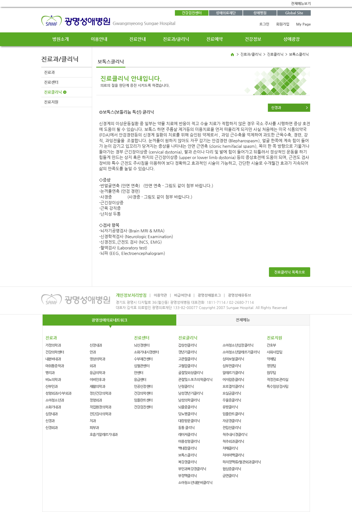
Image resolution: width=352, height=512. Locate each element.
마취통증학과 (54, 366)
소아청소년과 (54, 400)
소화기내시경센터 (146, 352)
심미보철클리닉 (233, 359)
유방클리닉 (230, 407)
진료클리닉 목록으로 (289, 272)
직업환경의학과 (100, 407)
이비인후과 (97, 379)
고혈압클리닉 (187, 366)
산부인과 (51, 386)
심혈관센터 (142, 366)
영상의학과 (97, 359)
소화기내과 (53, 407)
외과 (93, 366)
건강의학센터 (54, 352)
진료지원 (51, 102)
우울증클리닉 (231, 400)
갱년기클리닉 (187, 352)
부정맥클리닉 (187, 476)
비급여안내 (182, 295)
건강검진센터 (192, 13)
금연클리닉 (230, 476)
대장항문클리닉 (189, 421)
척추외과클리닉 (233, 441)
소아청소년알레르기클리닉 (241, 352)
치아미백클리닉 (233, 455)
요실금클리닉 (231, 393)
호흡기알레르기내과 (104, 434)
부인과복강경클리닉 (192, 469)
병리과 (50, 373)
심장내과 (51, 414)
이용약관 (160, 295)
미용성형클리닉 (189, 441)
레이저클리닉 (187, 434)
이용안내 (99, 39)
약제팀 (271, 359)
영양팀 (271, 366)
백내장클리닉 (187, 448)
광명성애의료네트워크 (109, 320)
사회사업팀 (274, 352)
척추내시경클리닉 (234, 434)
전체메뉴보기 (301, 3)
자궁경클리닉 (231, 421)
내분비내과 (53, 359)
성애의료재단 (226, 13)
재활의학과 (97, 386)
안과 (93, 352)
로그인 (264, 24)
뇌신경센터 (142, 345)
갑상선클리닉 (187, 345)
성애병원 (259, 13)
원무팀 (271, 373)
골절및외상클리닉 (190, 373)
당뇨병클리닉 (187, 414)
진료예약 (214, 39)
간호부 (271, 345)
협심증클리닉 (231, 469)
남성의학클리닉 (189, 400)
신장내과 (96, 345)
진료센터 (51, 82)
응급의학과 (97, 373)
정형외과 (96, 400)
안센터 (138, 373)
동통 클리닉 (186, 427)
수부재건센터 (143, 359)
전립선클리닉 (231, 427)
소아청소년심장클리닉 (238, 345)
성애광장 (291, 39)
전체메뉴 (243, 320)
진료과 (49, 72)
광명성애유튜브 (239, 295)
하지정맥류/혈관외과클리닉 (241, 462)
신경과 (276, 107)
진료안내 (137, 39)
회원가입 (282, 24)
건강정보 (253, 39)
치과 (93, 421)
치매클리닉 (230, 448)
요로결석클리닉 (233, 386)
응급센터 (140, 379)
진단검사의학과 (100, 414)
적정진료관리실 (277, 379)
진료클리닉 (53, 92)
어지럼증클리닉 (233, 379)
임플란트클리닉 (233, 414)
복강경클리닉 (187, 462)
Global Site (294, 13)
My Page (303, 24)
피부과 (94, 427)
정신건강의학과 (100, 393)
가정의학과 (53, 345)
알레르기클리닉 (233, 373)
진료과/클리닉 (176, 39)
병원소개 (60, 39)
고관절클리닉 (187, 359)
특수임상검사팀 (277, 386)
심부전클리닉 (231, 366)
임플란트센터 (143, 400)
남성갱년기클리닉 (190, 393)
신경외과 (51, 427)
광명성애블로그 (209, 295)
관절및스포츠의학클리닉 (195, 379)
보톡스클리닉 (187, 455)
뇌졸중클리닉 (187, 407)
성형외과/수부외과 (58, 393)
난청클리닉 (186, 386)
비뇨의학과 (53, 379)
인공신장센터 (143, 386)
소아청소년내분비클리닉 (195, 482)
